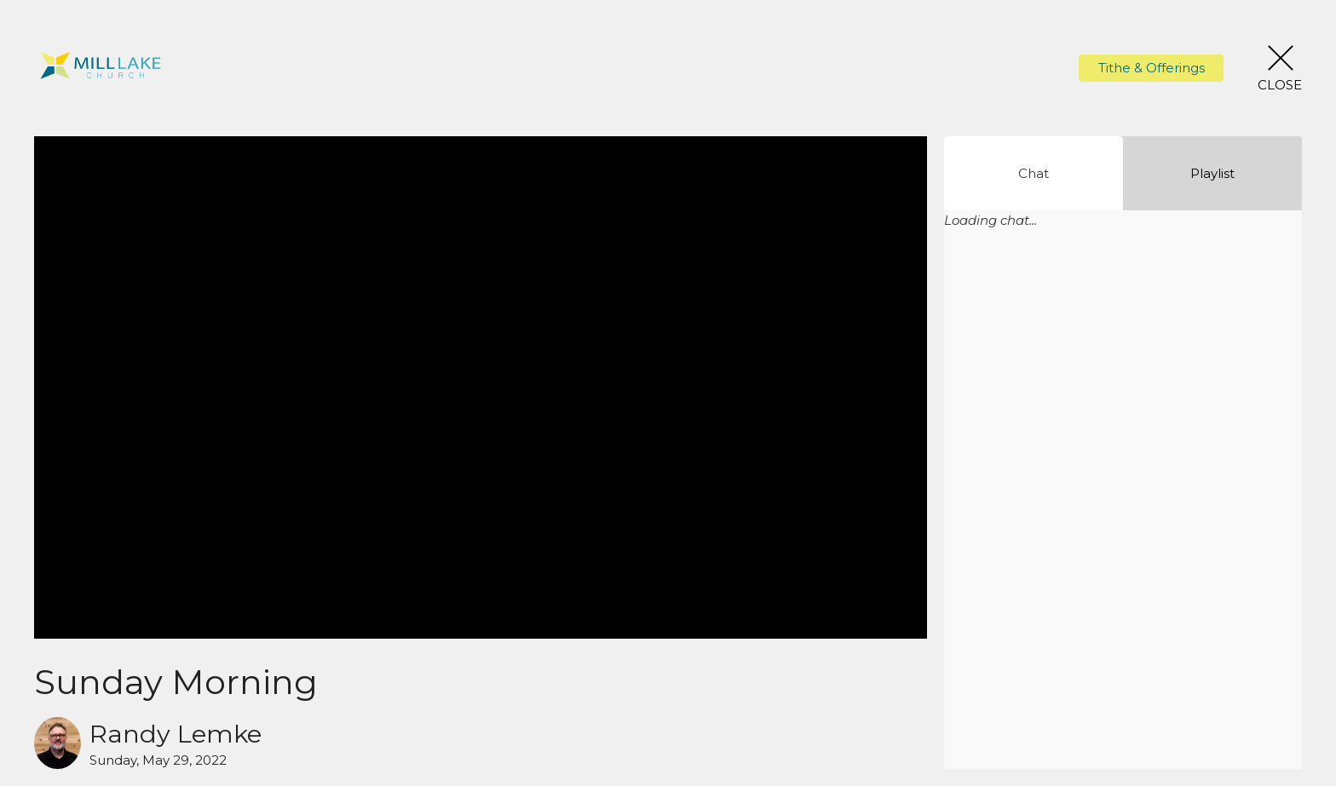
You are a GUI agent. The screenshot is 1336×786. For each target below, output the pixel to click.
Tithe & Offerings (1151, 68)
